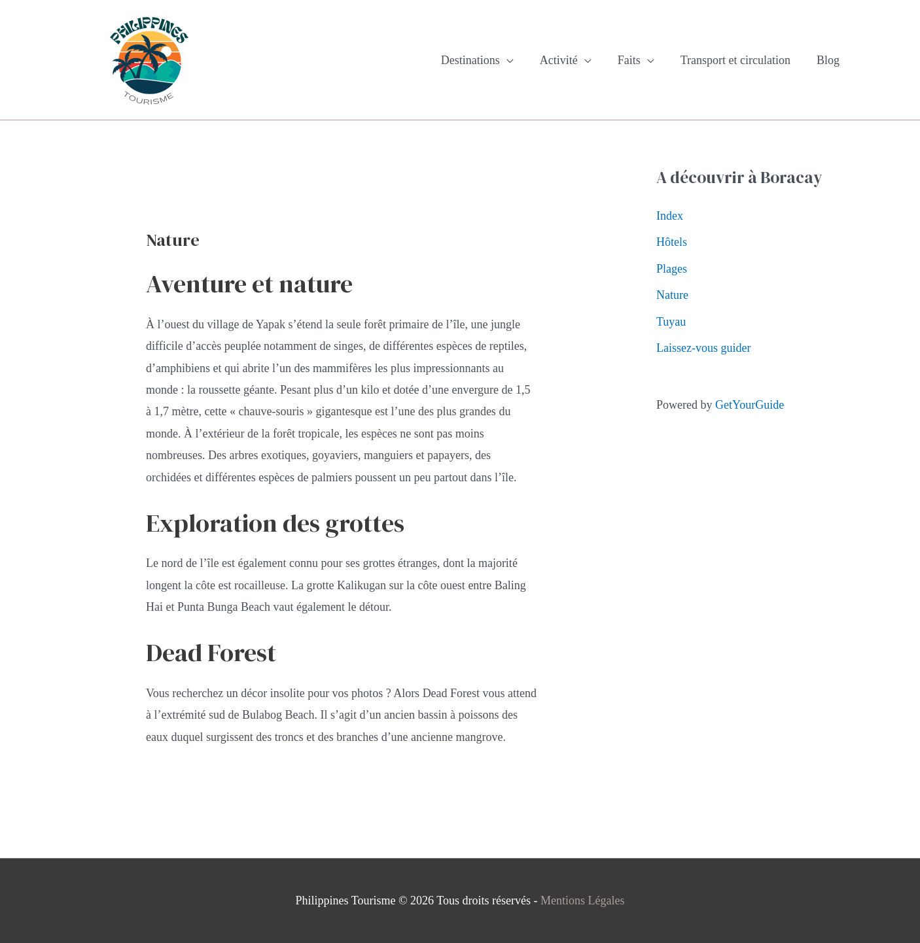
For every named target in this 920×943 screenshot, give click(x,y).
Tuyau (671, 321)
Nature (672, 294)
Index (669, 215)
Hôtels (671, 242)
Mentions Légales (582, 900)
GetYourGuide (749, 404)
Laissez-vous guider (703, 347)
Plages (671, 268)
